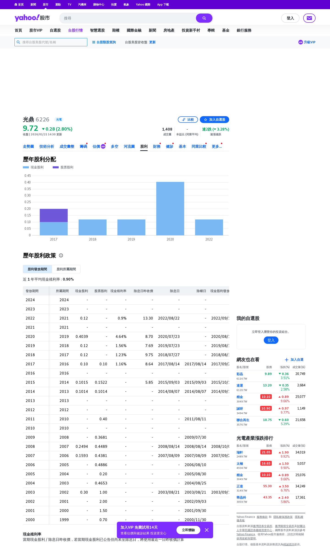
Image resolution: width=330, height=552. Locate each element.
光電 (59, 119)
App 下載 (163, 4)
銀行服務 (244, 30)
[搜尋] (204, 18)
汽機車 (82, 4)
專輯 (211, 30)
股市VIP (35, 30)
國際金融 (134, 30)
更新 (152, 42)
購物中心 (98, 4)
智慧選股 (97, 30)
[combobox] (128, 18)
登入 (290, 18)
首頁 (19, 4)
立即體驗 (188, 530)
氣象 (126, 4)
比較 (188, 119)
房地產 (168, 30)
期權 (115, 30)
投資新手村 (191, 30)
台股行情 (75, 30)
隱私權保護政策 (283, 517)
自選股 (55, 30)
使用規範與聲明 (246, 538)
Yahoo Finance (245, 534)
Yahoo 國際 (143, 4)
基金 (225, 30)
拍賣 (114, 4)
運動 (58, 4)
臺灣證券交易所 (262, 526)
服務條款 (262, 517)
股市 (45, 4)
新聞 (33, 4)
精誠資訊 (288, 544)
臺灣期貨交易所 (284, 526)
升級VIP (310, 42)
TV (69, 4)
